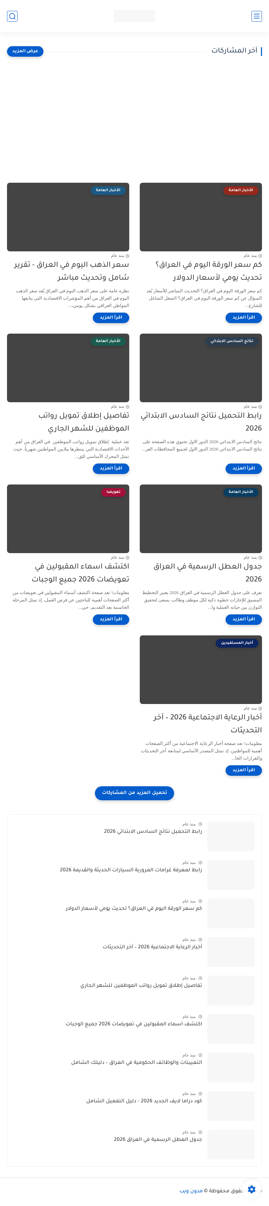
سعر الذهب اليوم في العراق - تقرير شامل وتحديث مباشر (71, 272)
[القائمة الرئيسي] (256, 16)
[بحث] (12, 16)
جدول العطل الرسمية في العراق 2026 (207, 573)
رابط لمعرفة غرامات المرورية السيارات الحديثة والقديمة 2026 (131, 870)
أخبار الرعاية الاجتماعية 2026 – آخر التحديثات (208, 724)
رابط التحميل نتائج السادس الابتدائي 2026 (201, 422)
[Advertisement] (134, 120)
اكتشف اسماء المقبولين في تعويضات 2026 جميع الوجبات (80, 573)
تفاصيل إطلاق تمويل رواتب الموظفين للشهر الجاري (83, 422)
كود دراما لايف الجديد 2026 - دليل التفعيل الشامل (144, 1101)
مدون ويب (191, 1191)
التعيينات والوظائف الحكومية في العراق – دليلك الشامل (136, 1063)
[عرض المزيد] (25, 51)
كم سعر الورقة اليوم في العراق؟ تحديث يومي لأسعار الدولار (209, 272)
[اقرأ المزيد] (244, 318)
